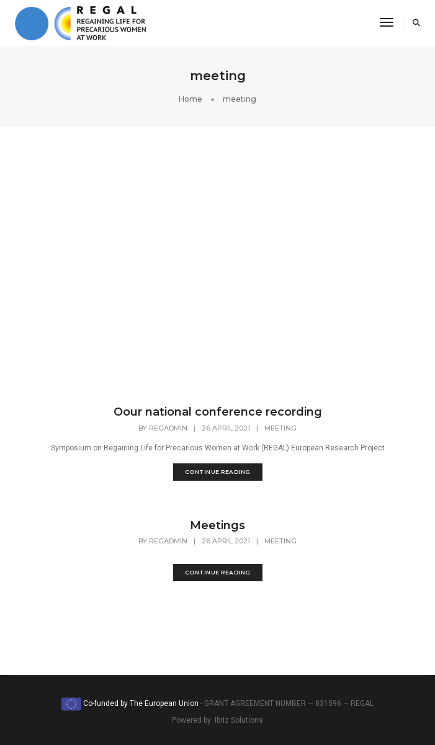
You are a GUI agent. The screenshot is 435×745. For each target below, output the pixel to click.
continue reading (218, 471)
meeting (280, 428)
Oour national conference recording (218, 412)
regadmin (168, 428)
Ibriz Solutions (239, 720)
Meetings (217, 525)
